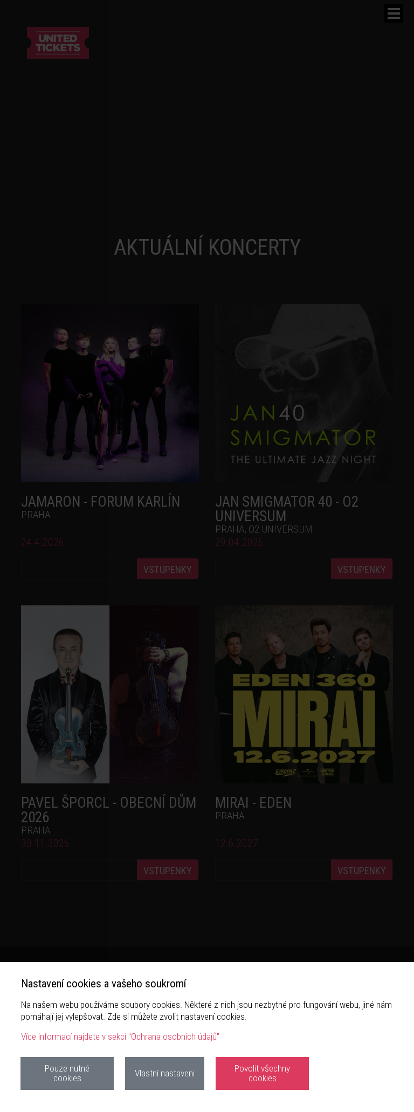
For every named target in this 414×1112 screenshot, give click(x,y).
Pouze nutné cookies (67, 1073)
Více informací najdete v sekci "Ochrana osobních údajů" (120, 1036)
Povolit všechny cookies (262, 1073)
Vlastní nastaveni (165, 1073)
